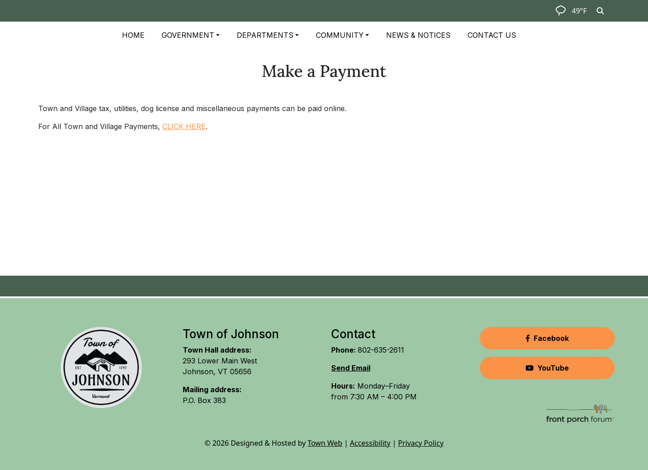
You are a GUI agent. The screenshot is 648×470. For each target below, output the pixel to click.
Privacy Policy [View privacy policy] (421, 443)
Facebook (547, 338)
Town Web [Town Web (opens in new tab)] (324, 443)
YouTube (547, 367)
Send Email (350, 367)
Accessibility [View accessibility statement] (370, 443)
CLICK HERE (184, 126)
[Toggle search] (600, 11)
